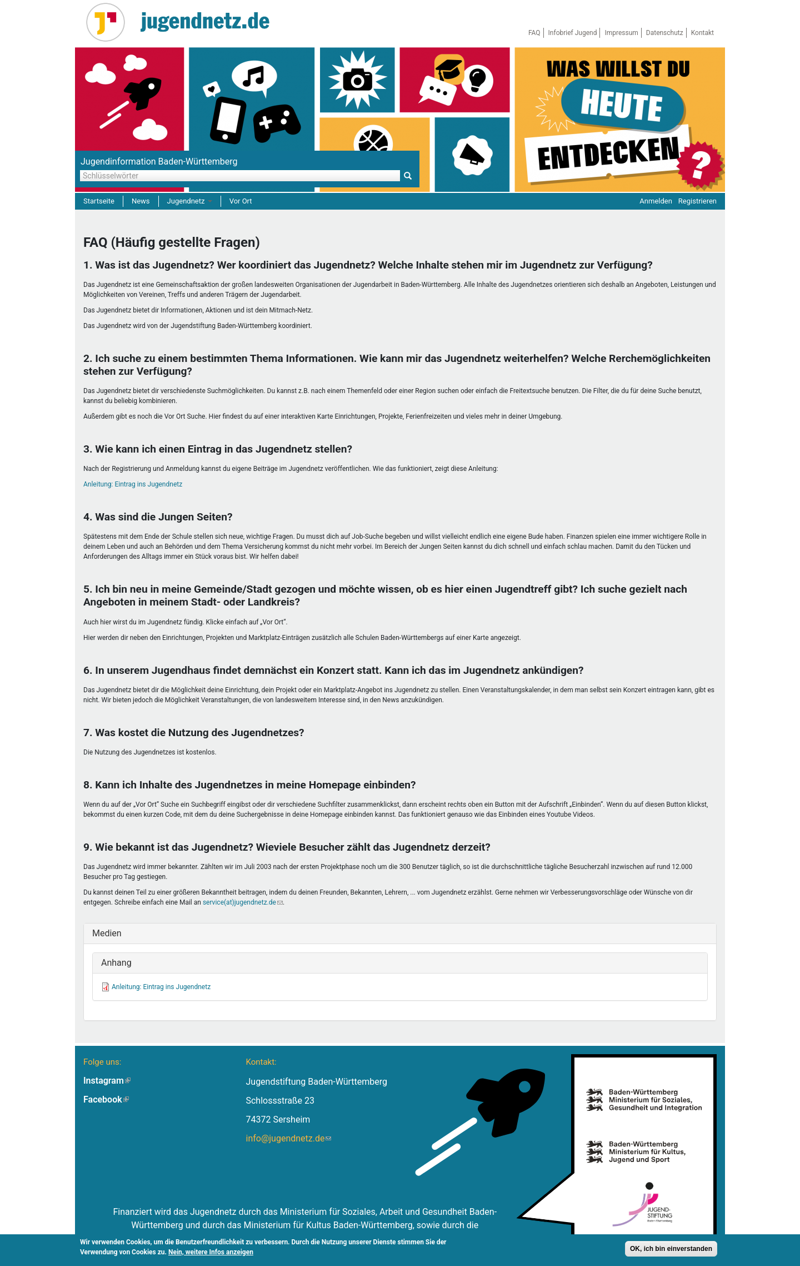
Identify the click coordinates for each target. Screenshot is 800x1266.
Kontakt (702, 33)
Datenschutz (664, 33)
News (141, 201)
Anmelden (655, 201)
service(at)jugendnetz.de (243, 902)
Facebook (106, 1099)
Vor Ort (240, 201)
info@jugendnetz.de (288, 1138)
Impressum (621, 33)
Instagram (107, 1080)
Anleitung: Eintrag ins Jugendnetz (132, 484)
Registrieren (697, 201)
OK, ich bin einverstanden (671, 1249)
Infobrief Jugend (572, 33)
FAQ (534, 33)
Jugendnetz (189, 201)
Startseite (98, 201)
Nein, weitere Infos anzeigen (210, 1252)
